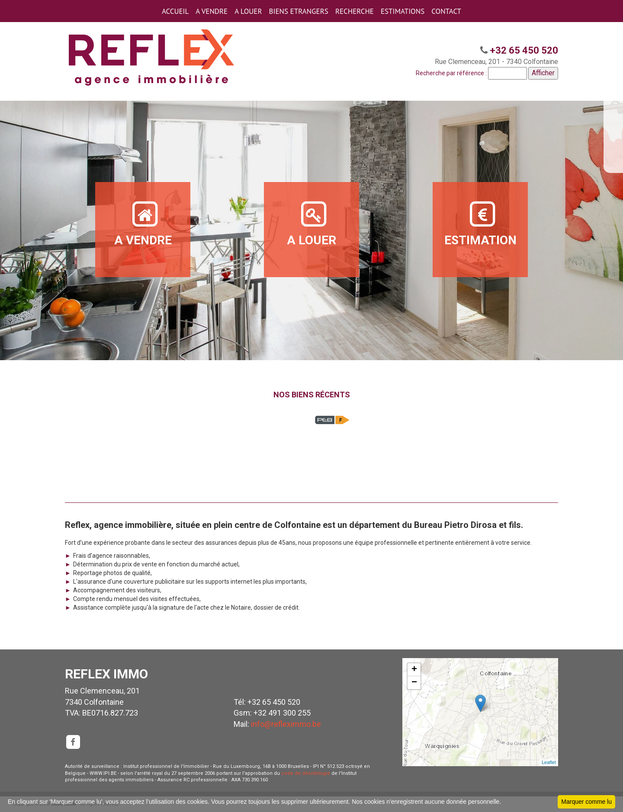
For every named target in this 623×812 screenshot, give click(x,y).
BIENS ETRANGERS (298, 11)
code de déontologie (305, 773)
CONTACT (446, 11)
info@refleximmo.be (286, 724)
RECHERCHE (354, 11)
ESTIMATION (480, 223)
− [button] (414, 682)
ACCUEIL (175, 11)
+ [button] (414, 669)
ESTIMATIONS (402, 11)
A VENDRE (212, 11)
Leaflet (549, 762)
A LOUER (248, 11)
